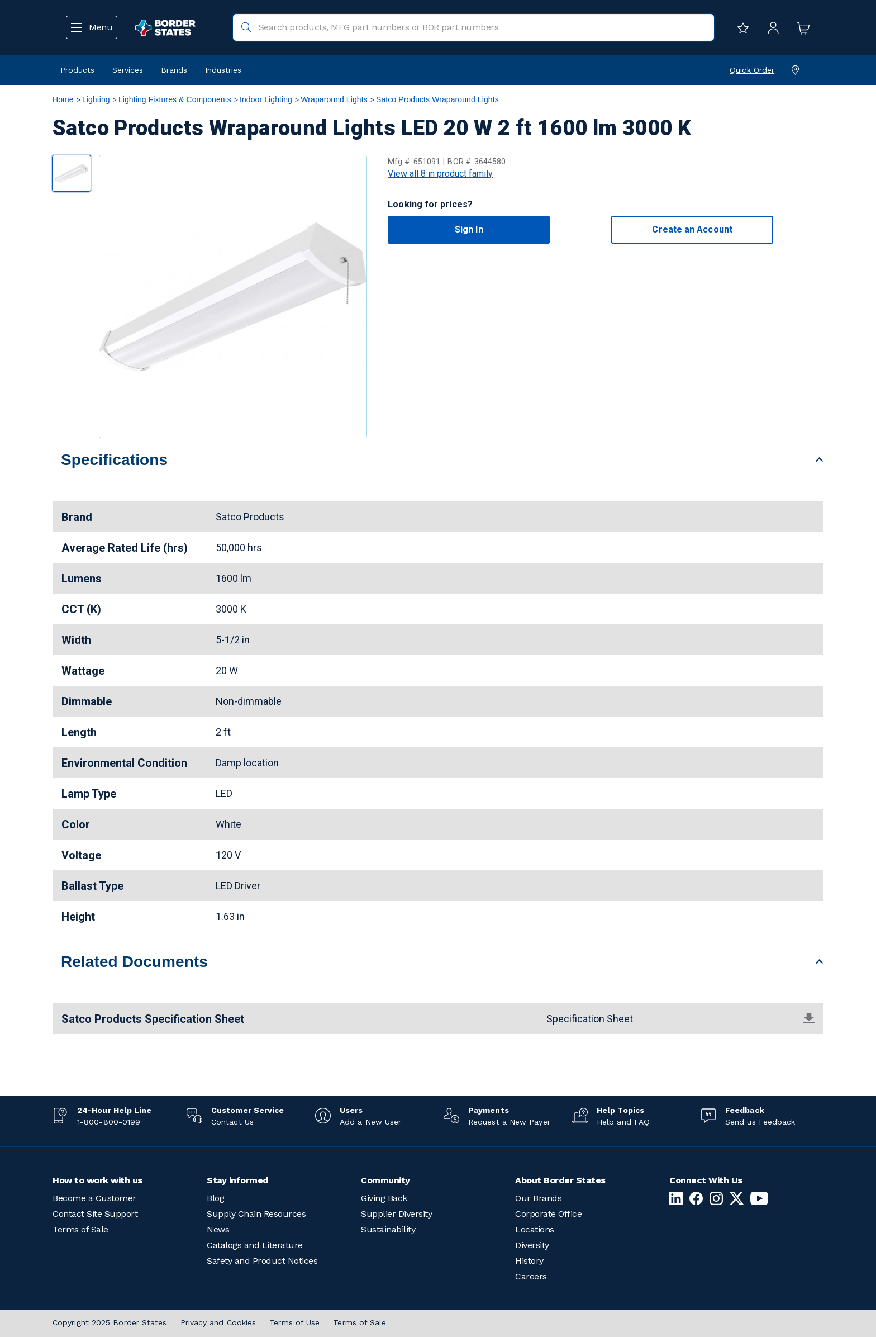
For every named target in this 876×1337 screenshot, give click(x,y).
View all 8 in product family (440, 173)
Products (77, 69)
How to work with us (97, 1180)
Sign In (469, 229)
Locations (534, 1229)
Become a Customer (94, 1198)
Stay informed (238, 1180)
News (218, 1229)
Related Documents (134, 961)
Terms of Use (294, 1322)
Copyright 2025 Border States (110, 1322)
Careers (531, 1276)
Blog (215, 1198)
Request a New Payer (509, 1121)
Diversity (532, 1245)
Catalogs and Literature (255, 1245)
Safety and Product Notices (262, 1260)
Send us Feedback (760, 1121)
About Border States (560, 1180)
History (529, 1260)
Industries (223, 69)
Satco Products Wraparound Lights (437, 99)
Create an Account (692, 229)
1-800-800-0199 (108, 1121)
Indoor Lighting (266, 99)
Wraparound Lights (334, 99)
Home (63, 99)
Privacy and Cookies (218, 1322)
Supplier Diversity (396, 1213)
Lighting (96, 99)
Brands (174, 69)
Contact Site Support (95, 1213)
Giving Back (384, 1198)
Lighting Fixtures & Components (174, 99)
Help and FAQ (623, 1121)
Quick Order (752, 69)
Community (385, 1180)
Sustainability (388, 1229)
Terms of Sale (80, 1229)
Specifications (114, 459)
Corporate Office (548, 1213)
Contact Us (232, 1121)
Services (127, 69)
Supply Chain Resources (256, 1213)
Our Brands (538, 1198)
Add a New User (370, 1121)
